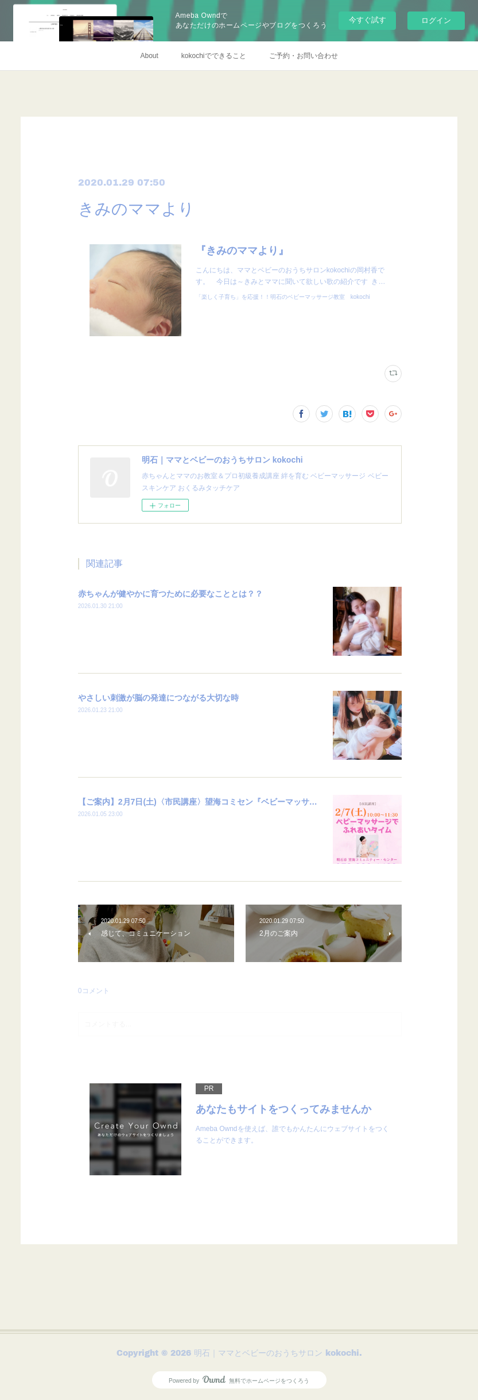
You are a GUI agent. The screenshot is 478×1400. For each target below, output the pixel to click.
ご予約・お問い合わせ (303, 56)
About (149, 56)
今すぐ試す (367, 20)
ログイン (436, 20)
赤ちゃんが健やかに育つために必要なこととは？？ (170, 593)
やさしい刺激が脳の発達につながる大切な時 (158, 697)
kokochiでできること (213, 56)
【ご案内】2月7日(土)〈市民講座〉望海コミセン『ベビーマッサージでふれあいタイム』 (238, 801)
